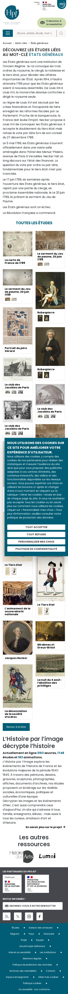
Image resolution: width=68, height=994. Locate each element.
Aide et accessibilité (19, 952)
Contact (50, 970)
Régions (14, 933)
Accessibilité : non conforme (34, 989)
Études (15, 927)
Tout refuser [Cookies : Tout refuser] (36, 534)
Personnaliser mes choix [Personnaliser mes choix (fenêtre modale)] (36, 541)
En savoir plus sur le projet (44, 827)
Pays (31, 933)
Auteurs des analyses (41, 927)
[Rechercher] (36, 33)
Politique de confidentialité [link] (36, 549)
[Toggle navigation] (8, 33)
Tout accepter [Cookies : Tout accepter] (36, 527)
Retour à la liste (16, 727)
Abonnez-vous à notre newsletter (30, 905)
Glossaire (49, 933)
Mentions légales (32, 958)
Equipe (40, 940)
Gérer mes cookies (48, 977)
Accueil (7, 43)
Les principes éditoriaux (32, 946)
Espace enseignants (17, 977)
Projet (24, 940)
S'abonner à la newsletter (54, 22)
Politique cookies (32, 983)
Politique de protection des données (32, 964)
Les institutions (48, 952)
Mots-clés (21, 43)
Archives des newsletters (22, 970)
